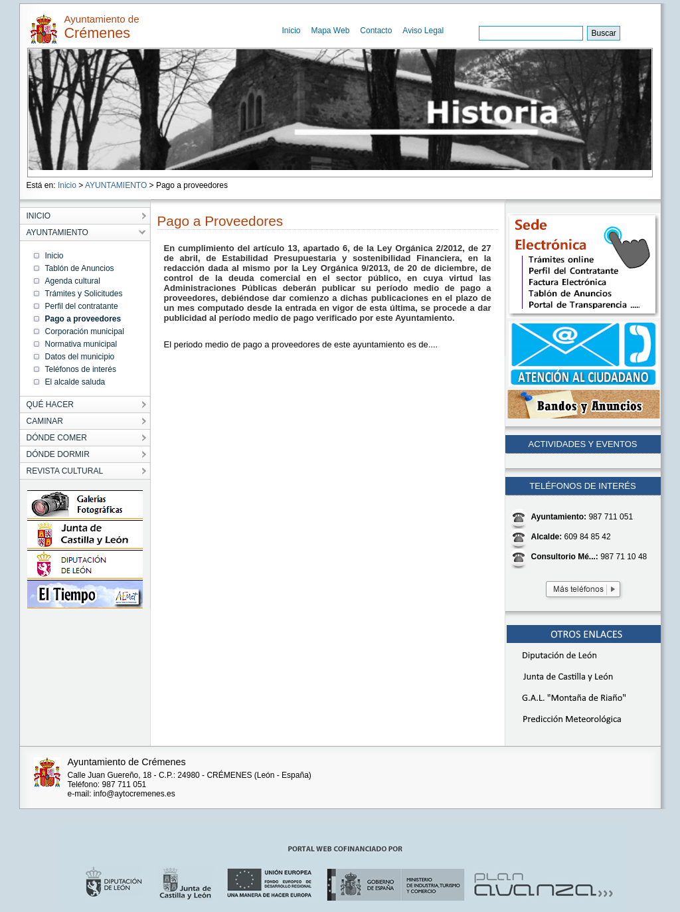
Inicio (291, 30)
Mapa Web (330, 30)
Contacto (376, 30)
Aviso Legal (423, 30)
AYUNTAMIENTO (116, 185)
